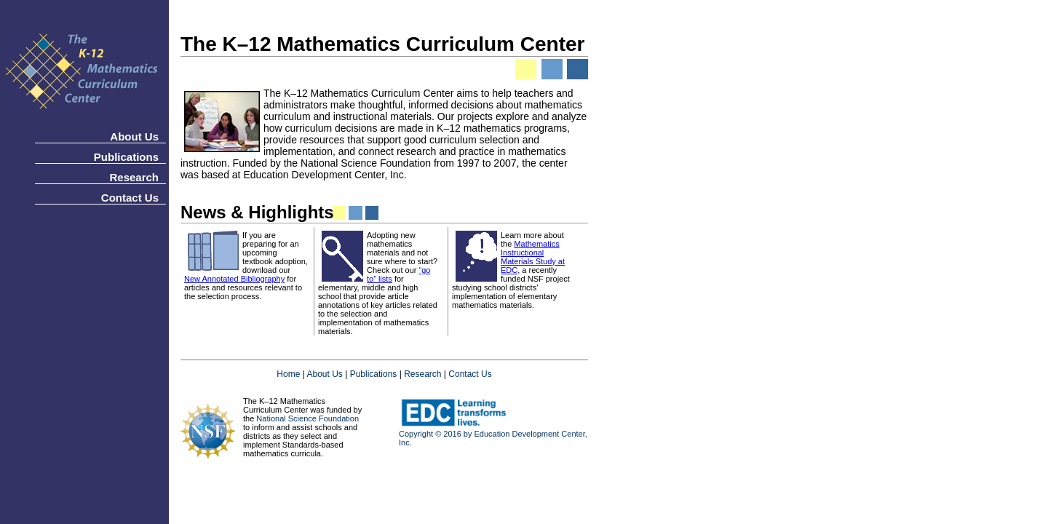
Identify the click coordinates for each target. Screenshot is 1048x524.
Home (288, 374)
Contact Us (130, 197)
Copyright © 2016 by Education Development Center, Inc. (493, 434)
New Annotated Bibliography (234, 278)
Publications (126, 157)
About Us (134, 136)
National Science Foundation (307, 418)
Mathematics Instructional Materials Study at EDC (533, 256)
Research (134, 177)
